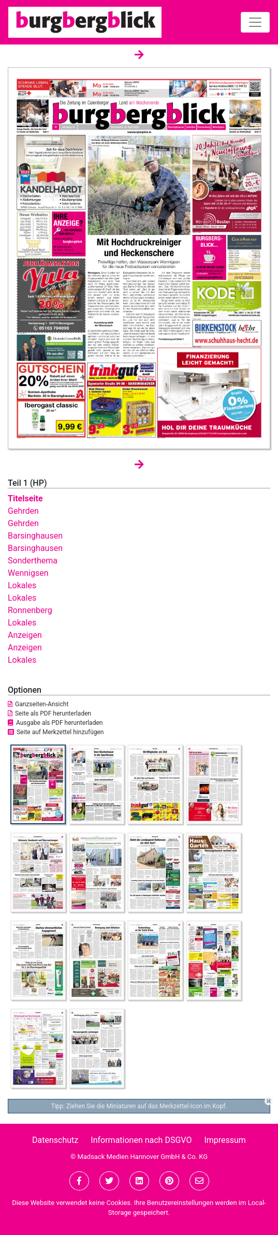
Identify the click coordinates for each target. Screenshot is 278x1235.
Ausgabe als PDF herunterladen (55, 722)
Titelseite (25, 498)
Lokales (22, 585)
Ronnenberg (30, 610)
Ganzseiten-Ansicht (38, 704)
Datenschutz (55, 1140)
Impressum (225, 1140)
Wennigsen (28, 573)
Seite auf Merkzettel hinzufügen (56, 732)
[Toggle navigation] (255, 22)
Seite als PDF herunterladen (49, 713)
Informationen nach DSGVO (141, 1140)
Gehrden (23, 511)
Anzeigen (25, 635)
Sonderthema (32, 561)
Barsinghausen (35, 536)
